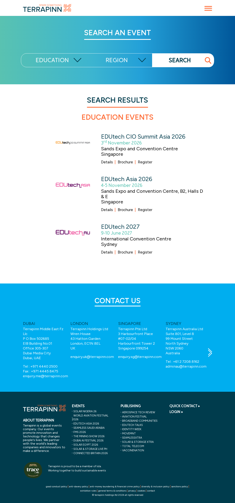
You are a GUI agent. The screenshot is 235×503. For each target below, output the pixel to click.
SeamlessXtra (132, 437)
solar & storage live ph (90, 448)
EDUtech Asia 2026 (126, 178)
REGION (117, 60)
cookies (141, 490)
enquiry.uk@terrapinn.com (92, 357)
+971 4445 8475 (44, 371)
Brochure (125, 162)
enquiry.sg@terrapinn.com (140, 357)
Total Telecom (133, 446)
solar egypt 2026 (85, 444)
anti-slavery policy (78, 486)
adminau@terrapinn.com (186, 366)
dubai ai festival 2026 (88, 440)
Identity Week (131, 429)
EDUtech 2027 (120, 226)
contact (151, 490)
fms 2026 (79, 432)
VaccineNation (133, 450)
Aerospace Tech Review (138, 412)
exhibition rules (88, 490)
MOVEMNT (129, 433)
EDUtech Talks (132, 425)
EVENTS (78, 406)
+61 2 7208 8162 (186, 361)
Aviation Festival (134, 416)
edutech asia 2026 (86, 423)
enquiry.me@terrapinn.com (45, 376)
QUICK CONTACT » (184, 406)
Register (145, 162)
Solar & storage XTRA (138, 441)
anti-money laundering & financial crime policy (115, 486)
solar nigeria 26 (84, 411)
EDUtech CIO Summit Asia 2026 (143, 136)
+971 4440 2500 (44, 366)
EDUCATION (52, 60)
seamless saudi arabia (89, 427)
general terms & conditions (112, 490)
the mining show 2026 (88, 436)
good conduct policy (56, 486)
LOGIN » (176, 412)
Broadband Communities (140, 420)
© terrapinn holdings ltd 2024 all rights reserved (117, 495)
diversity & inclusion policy (155, 486)
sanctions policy (179, 486)
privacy (132, 490)
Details (107, 162)
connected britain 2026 (90, 453)
